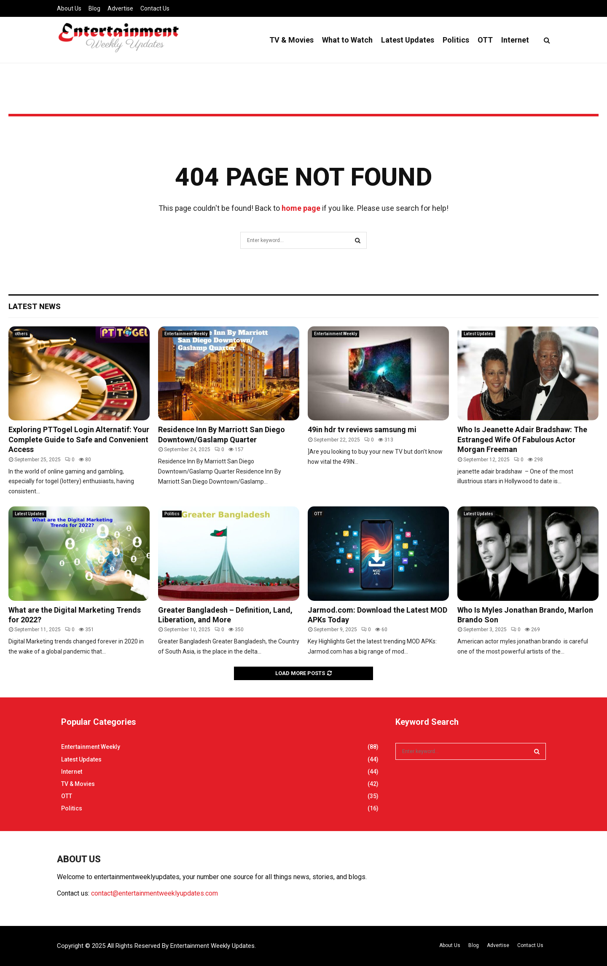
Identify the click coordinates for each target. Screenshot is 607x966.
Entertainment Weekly (185, 333)
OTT (485, 39)
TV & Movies (291, 39)
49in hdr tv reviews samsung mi (362, 429)
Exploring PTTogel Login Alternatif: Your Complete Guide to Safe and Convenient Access (78, 439)
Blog (94, 8)
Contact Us (154, 8)
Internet (515, 39)
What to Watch (347, 39)
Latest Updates (407, 39)
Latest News (34, 306)
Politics (456, 39)
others (21, 333)
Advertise (120, 8)
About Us (69, 8)
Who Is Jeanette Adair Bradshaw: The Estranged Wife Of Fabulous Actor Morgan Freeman (522, 439)
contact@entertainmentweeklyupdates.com (154, 893)
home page (301, 208)
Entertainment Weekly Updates (212, 946)
